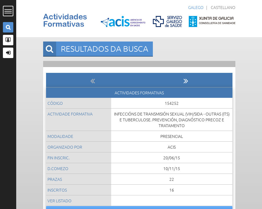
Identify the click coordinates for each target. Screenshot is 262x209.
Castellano (223, 7)
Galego (196, 7)
